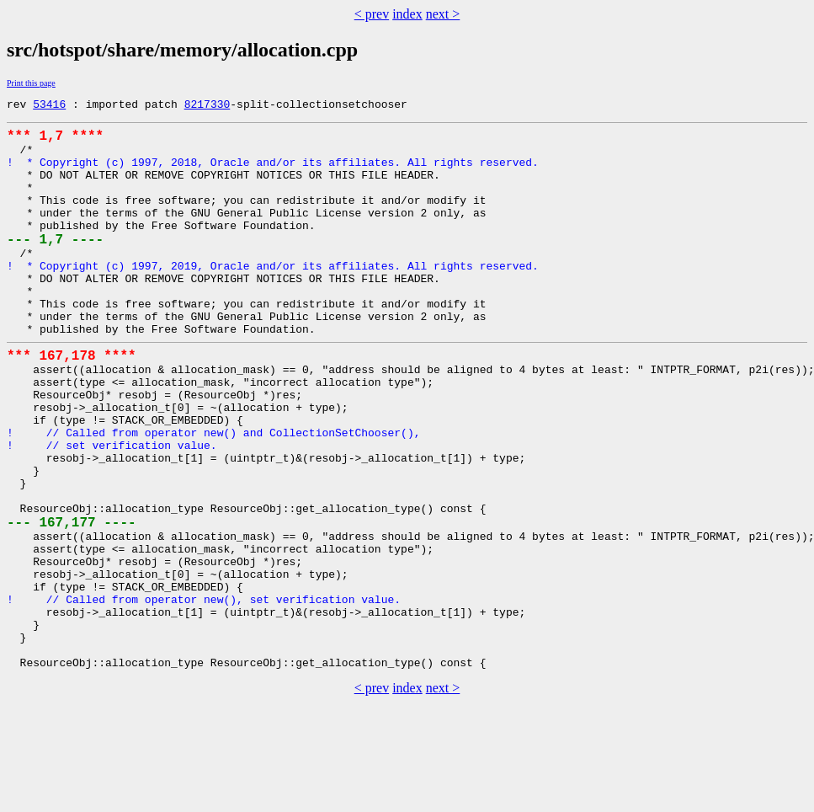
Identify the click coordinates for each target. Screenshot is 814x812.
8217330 (207, 106)
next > (443, 14)
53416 (49, 106)
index (407, 14)
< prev (371, 14)
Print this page (31, 83)
